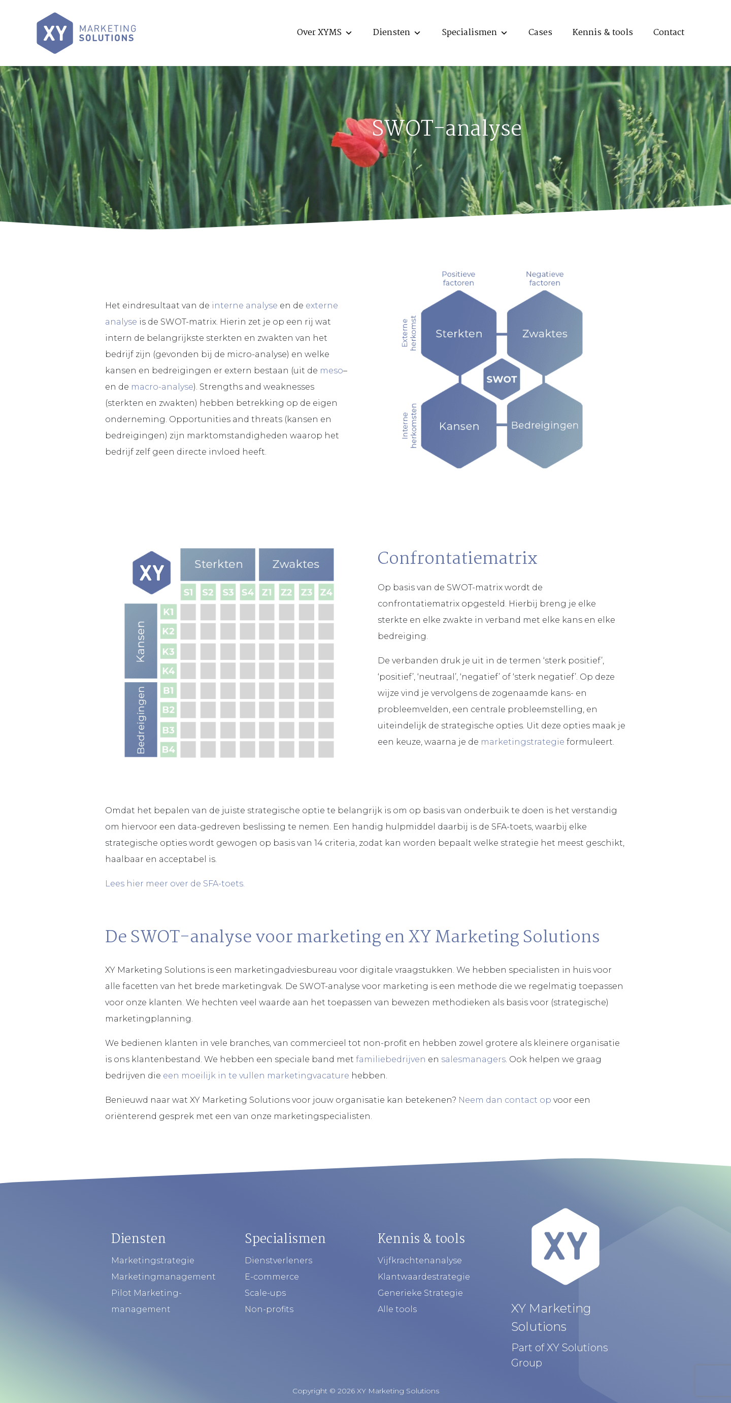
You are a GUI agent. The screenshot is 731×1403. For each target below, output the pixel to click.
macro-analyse (162, 387)
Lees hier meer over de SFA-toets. (175, 883)
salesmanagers (473, 1059)
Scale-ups (265, 1293)
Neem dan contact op (504, 1100)
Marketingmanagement (163, 1277)
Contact (668, 33)
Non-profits (269, 1309)
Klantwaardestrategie (424, 1277)
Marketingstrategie (152, 1260)
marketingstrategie (522, 742)
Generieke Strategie (420, 1293)
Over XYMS (325, 33)
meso (331, 370)
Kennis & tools (603, 33)
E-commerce (272, 1277)
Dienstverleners (278, 1260)
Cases (540, 33)
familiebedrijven (391, 1059)
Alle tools (397, 1309)
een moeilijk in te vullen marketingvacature (256, 1075)
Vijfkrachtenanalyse (420, 1260)
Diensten (397, 33)
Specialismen (475, 33)
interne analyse (245, 305)
